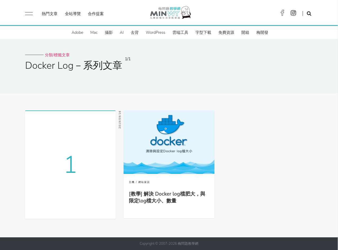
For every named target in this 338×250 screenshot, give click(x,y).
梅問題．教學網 (170, 13)
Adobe (77, 32)
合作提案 (96, 13)
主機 (132, 182)
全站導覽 (73, 13)
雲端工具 (180, 32)
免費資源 (226, 32)
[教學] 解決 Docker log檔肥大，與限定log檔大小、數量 (167, 197)
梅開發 (262, 32)
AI (122, 32)
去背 (135, 32)
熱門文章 (50, 13)
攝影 (109, 32)
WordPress (155, 32)
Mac (93, 32)
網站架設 (144, 182)
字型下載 (203, 32)
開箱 (245, 32)
